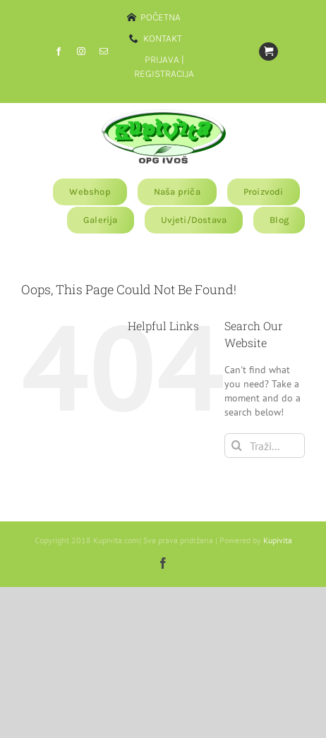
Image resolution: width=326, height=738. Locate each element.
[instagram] (81, 51)
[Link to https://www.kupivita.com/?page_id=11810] (268, 51)
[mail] (103, 51)
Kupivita (277, 540)
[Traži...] (264, 445)
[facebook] (58, 51)
